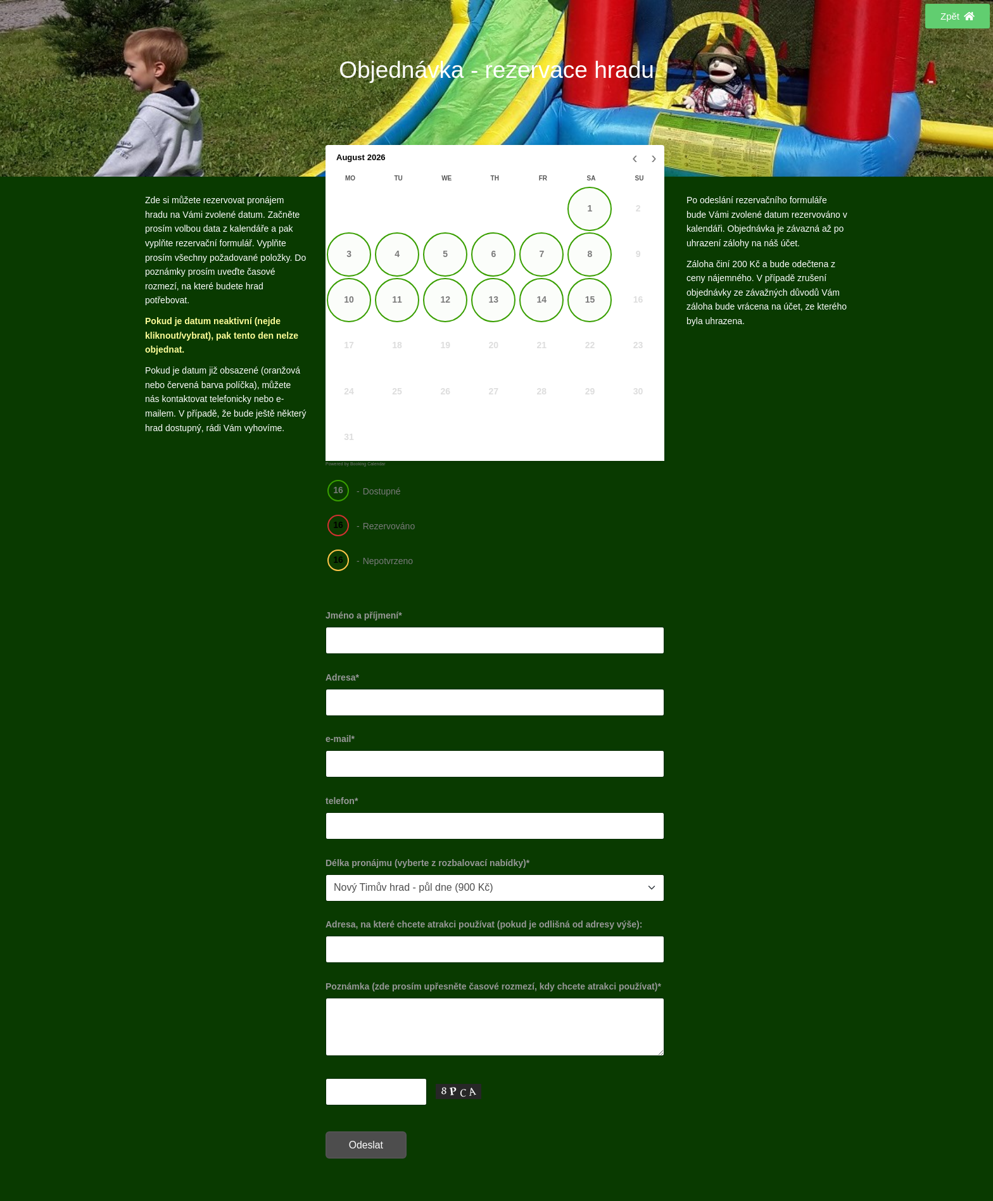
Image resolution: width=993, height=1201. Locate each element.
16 (338, 490)
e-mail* (340, 739)
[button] (957, 16)
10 (349, 299)
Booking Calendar (368, 464)
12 (445, 299)
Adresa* (342, 677)
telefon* (342, 801)
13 (493, 299)
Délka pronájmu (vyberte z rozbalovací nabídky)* (427, 863)
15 (590, 299)
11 (397, 299)
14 (542, 299)
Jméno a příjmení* (364, 615)
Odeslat (366, 1145)
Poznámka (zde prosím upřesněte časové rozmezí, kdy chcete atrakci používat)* (493, 986)
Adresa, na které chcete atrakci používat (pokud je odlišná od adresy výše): (484, 924)
